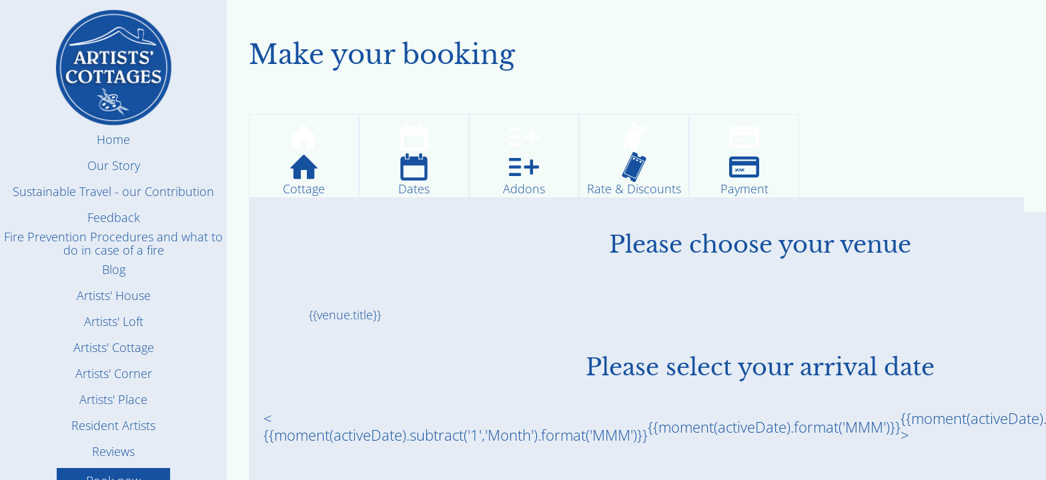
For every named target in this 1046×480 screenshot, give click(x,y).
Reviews (113, 451)
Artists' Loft (113, 321)
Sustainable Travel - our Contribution (113, 191)
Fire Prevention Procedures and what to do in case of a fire (113, 243)
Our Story (113, 165)
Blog (113, 269)
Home (113, 139)
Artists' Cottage (113, 347)
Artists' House (114, 295)
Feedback (113, 217)
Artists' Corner (113, 373)
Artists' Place (113, 399)
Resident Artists (113, 425)
